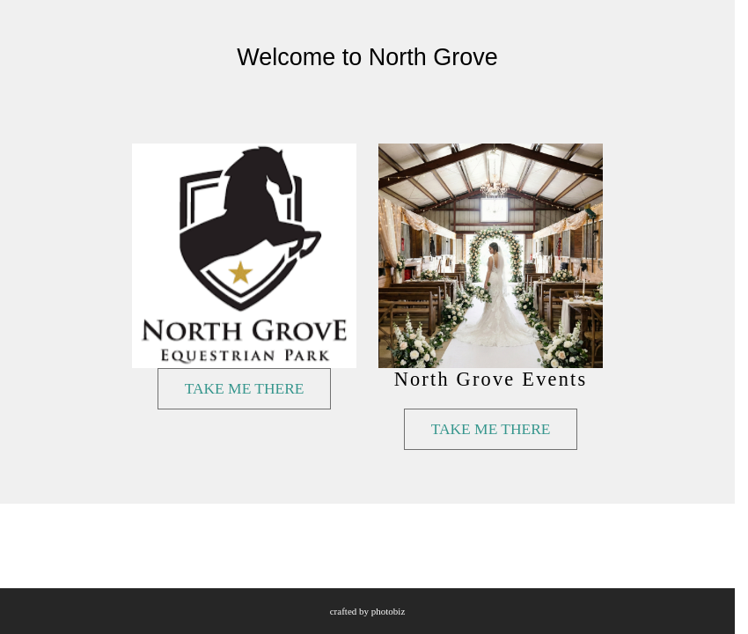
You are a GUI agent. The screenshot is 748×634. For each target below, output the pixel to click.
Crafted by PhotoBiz (368, 611)
